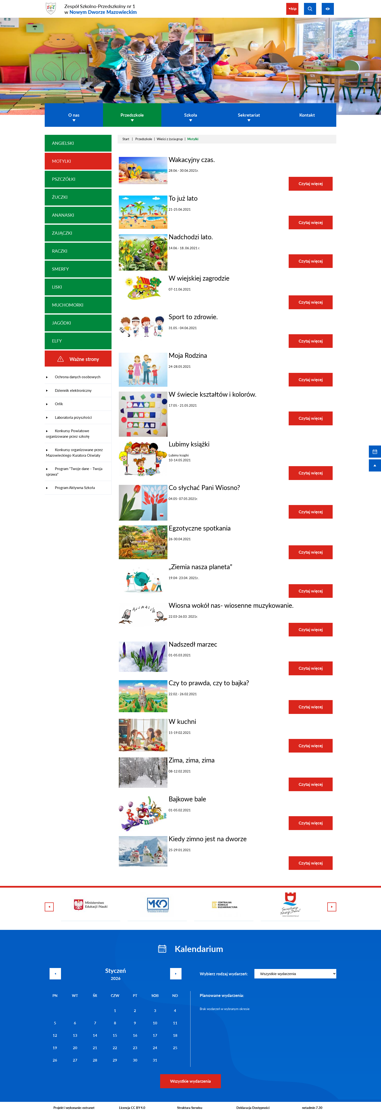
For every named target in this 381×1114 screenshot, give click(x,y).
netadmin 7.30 (312, 1108)
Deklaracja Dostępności (252, 1108)
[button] (143, 183)
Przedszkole (143, 139)
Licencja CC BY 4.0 (132, 1108)
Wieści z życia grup (170, 139)
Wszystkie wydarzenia (190, 1081)
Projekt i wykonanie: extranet (74, 1108)
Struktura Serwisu (189, 1108)
